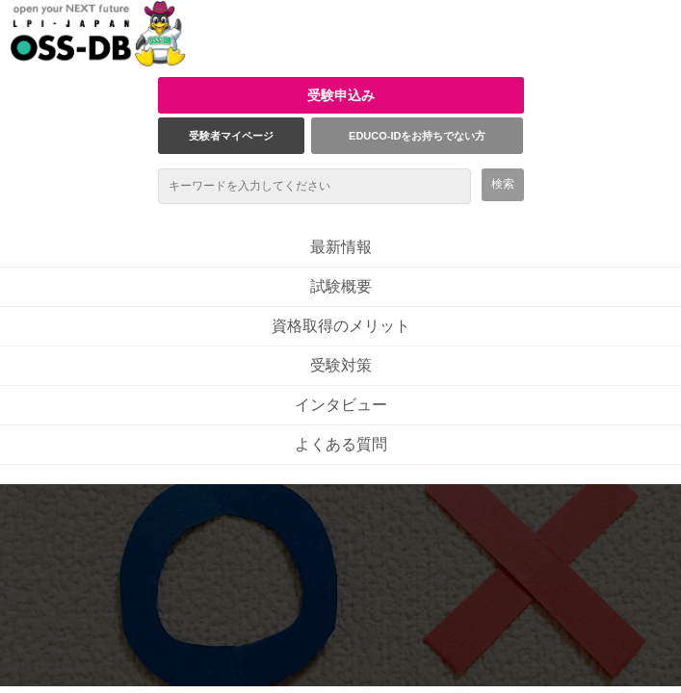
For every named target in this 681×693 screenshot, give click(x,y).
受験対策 (341, 365)
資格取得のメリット (341, 326)
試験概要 (341, 286)
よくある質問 (341, 444)
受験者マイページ (231, 135)
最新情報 (341, 247)
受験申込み (341, 95)
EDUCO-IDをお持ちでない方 (417, 135)
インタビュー (341, 405)
